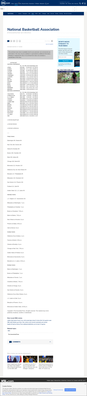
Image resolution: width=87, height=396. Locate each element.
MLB (36, 13)
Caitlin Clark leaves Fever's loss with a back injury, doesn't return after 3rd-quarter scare (29, 320)
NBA (33, 13)
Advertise (63, 380)
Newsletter (57, 380)
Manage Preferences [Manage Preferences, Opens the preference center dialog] (58, 389)
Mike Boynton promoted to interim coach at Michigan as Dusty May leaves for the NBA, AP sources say (46, 366)
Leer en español (49, 44)
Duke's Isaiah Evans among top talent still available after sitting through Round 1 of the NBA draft (14, 366)
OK (85, 384)
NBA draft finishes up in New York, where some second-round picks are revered (27, 322)
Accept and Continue (70, 389)
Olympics (25, 13)
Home (19, 13)
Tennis (56, 13)
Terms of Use (67, 64)
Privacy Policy (60, 65)
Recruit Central (67, 13)
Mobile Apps (50, 380)
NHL (40, 13)
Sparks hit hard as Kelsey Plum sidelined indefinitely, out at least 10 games (26, 324)
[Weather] (47, 4)
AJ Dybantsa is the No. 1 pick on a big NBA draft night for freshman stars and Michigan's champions (30, 366)
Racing (61, 13)
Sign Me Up (65, 61)
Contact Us (70, 380)
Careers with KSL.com (79, 380)
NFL (29, 13)
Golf (48, 13)
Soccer (52, 13)
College (44, 13)
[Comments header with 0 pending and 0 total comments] (30, 341)
